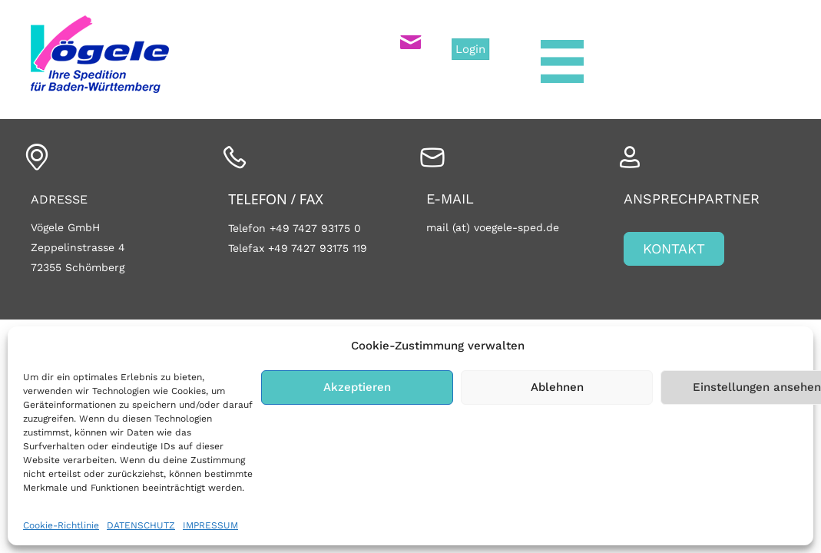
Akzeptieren (357, 387)
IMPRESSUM (210, 525)
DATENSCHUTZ (141, 525)
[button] (674, 249)
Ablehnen (557, 387)
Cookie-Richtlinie (61, 525)
